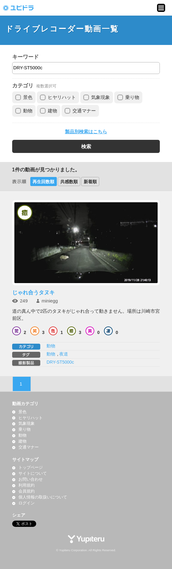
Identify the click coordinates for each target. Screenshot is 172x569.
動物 (27, 110)
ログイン (26, 503)
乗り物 (132, 97)
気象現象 (100, 97)
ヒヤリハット (62, 97)
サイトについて (32, 473)
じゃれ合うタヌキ (33, 292)
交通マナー (84, 110)
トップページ (30, 467)
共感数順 (69, 181)
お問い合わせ (30, 479)
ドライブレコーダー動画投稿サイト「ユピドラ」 (25, 8)
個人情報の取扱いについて (42, 497)
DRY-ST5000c (60, 362)
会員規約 (26, 491)
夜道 (63, 353)
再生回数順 (43, 181)
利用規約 (26, 485)
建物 (52, 110)
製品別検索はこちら (86, 132)
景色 (27, 97)
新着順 (90, 181)
